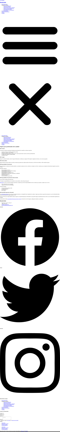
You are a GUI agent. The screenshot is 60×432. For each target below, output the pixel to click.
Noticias (3, 12)
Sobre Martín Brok (4, 4)
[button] (30, 74)
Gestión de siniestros (5, 142)
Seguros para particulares (7, 137)
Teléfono (1, 415)
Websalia (26, 431)
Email (1, 416)
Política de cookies (4, 425)
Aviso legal (3, 423)
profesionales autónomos (5, 194)
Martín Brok (3, 2)
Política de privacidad (5, 424)
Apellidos (1, 414)
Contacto (3, 13)
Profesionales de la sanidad (8, 9)
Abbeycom (22, 431)
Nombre (1, 413)
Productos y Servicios (5, 5)
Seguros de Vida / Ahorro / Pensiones (9, 7)
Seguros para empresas (7, 6)
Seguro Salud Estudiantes (5, 11)
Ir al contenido (2, 0)
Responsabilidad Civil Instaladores (9, 141)
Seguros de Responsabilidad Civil (9, 8)
